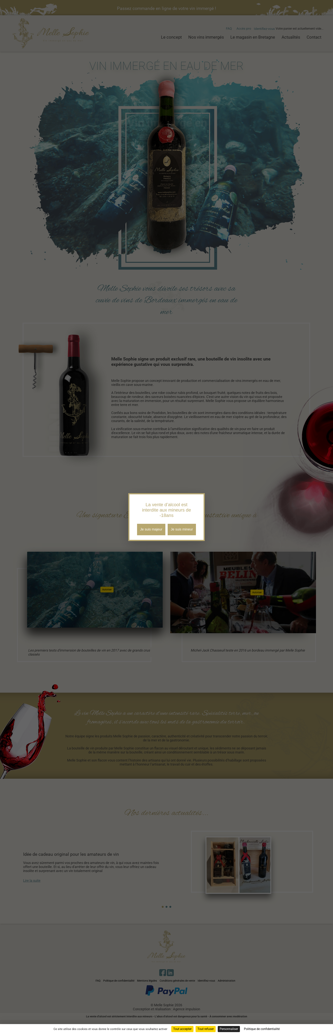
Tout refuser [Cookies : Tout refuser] (205, 1029)
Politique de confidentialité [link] (262, 1029)
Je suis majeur (151, 529)
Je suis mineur (182, 529)
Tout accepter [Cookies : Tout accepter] (182, 1029)
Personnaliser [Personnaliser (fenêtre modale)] (229, 1029)
